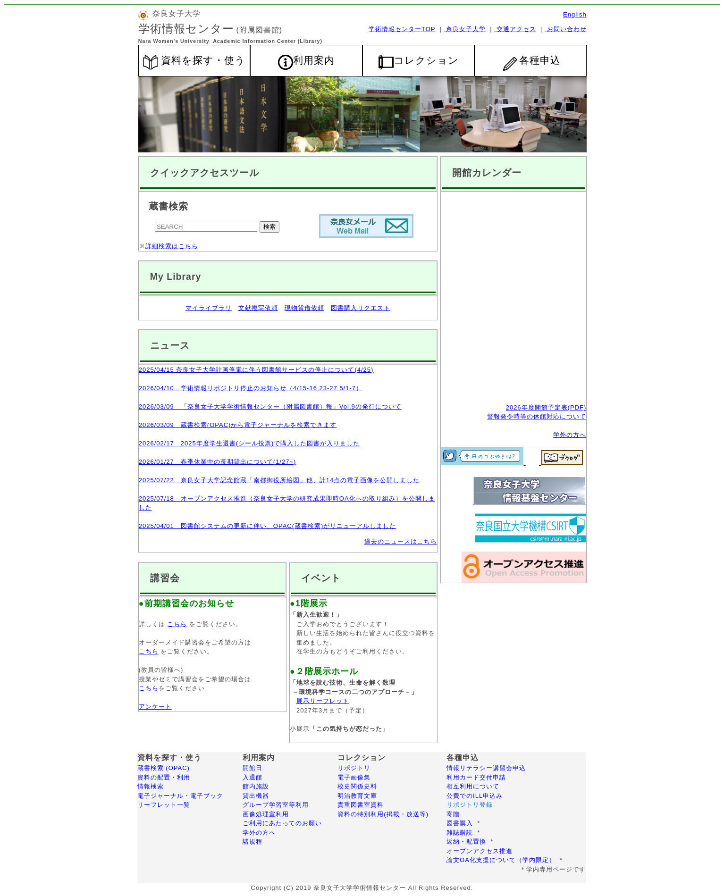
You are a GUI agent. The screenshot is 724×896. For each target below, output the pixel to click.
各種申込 (532, 63)
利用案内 (314, 60)
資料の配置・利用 (163, 777)
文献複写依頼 (258, 307)
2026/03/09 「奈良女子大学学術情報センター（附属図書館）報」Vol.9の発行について (270, 406)
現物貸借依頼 (304, 307)
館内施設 (256, 786)
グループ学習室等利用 (276, 804)
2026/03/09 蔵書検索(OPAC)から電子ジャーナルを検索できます (238, 424)
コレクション (426, 60)
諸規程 (252, 841)
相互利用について (472, 786)
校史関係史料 (357, 786)
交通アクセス (515, 29)
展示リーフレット (322, 700)
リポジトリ (353, 767)
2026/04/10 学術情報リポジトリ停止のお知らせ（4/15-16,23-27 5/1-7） (250, 388)
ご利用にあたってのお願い (282, 823)
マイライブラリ (208, 307)
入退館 (252, 777)
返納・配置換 (466, 841)
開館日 (252, 767)
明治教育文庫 (357, 795)
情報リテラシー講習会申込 (486, 767)
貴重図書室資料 (360, 804)
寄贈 (453, 814)
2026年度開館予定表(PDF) (546, 407)
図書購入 (459, 823)
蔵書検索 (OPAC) (163, 767)
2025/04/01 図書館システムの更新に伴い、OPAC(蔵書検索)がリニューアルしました (267, 525)
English (575, 14)
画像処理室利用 (266, 814)
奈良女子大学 (465, 29)
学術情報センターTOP (402, 29)
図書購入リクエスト (360, 307)
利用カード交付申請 (476, 777)
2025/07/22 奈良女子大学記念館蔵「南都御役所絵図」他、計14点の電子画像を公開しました (279, 480)
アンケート (155, 706)
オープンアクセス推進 (479, 850)
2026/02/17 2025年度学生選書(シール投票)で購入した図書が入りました (249, 443)
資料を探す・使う (203, 60)
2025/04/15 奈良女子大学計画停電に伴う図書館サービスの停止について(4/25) (256, 369)
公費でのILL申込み (474, 795)
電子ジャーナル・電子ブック (181, 795)
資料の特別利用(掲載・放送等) (383, 814)
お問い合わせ (566, 29)
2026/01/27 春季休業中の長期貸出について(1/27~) (217, 461)
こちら (177, 624)
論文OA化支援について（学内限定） (501, 859)
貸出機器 (256, 795)
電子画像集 (353, 777)
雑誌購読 (459, 832)
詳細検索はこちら (171, 246)
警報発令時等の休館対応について (536, 416)
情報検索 (150, 786)
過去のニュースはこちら (400, 541)
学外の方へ (569, 434)
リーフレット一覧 (171, 804)
